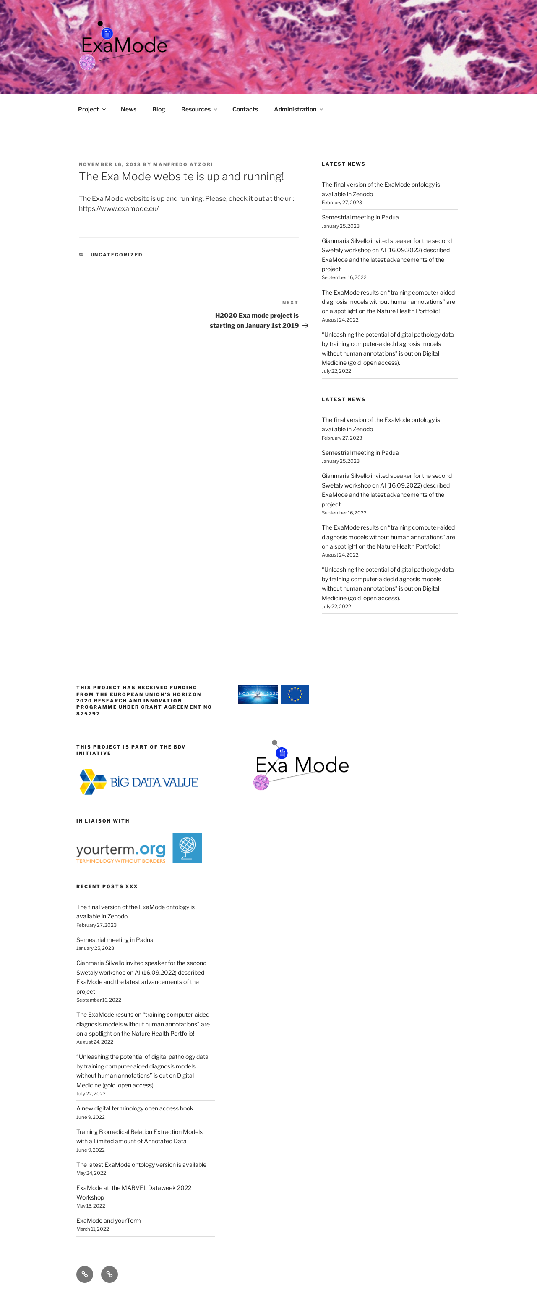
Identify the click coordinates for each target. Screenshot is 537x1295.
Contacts (245, 109)
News (128, 109)
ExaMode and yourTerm (108, 1220)
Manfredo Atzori (183, 164)
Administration (299, 109)
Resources (200, 109)
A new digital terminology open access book (134, 1108)
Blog (158, 109)
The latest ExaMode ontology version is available (141, 1164)
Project (92, 109)
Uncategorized (117, 255)
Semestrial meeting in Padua (360, 217)
